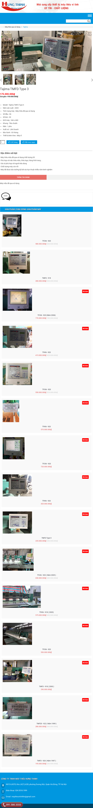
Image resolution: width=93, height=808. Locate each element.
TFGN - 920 (46, 241)
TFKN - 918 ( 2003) (46, 612)
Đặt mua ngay (29, 142)
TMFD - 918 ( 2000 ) (46, 686)
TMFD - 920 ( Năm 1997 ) (46, 761)
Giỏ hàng (13, 142)
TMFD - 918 (46, 278)
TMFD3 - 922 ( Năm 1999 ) (46, 724)
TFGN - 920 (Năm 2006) (47, 315)
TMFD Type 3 (46, 538)
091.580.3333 (13, 804)
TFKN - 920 (46, 352)
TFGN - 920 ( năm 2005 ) (46, 575)
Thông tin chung (23, 177)
